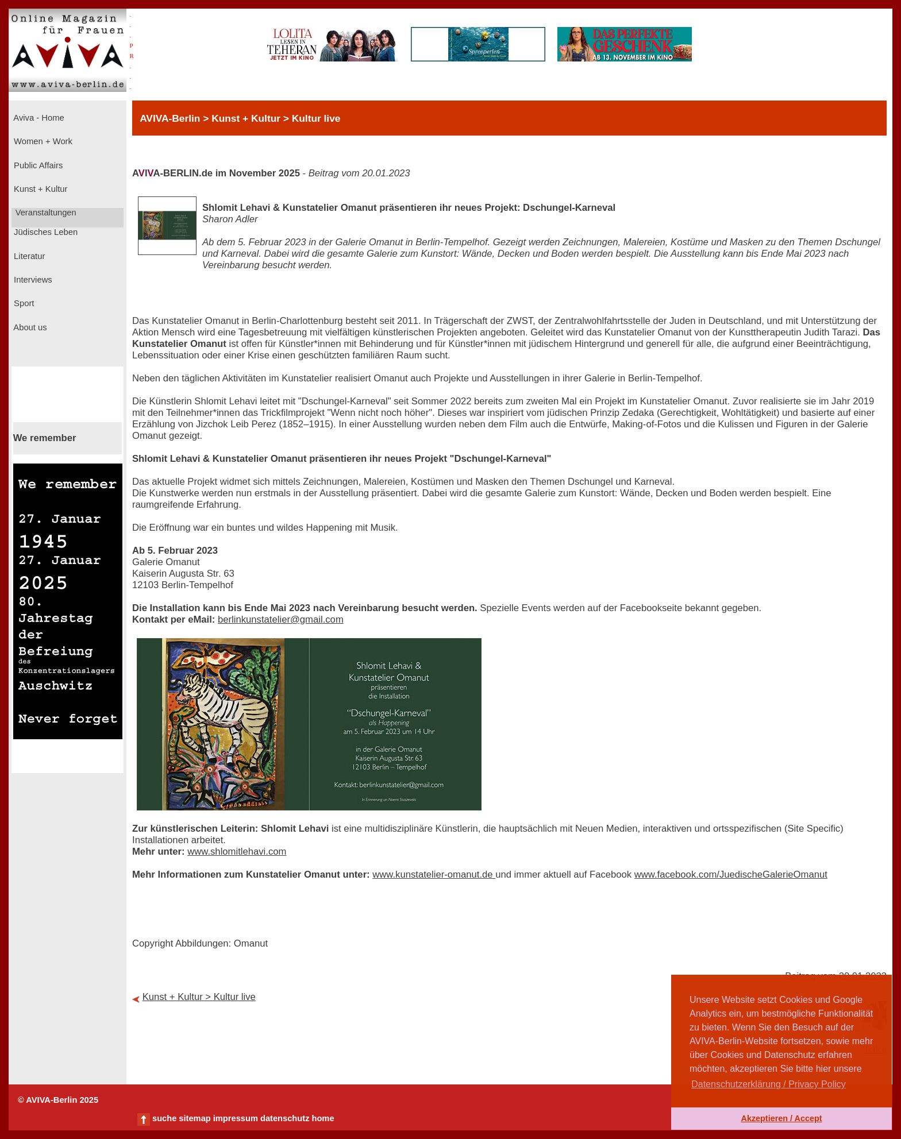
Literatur (28, 256)
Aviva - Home (37, 117)
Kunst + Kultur (39, 189)
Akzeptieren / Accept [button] (781, 1118)
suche (164, 1118)
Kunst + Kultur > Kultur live (199, 996)
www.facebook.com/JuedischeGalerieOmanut (730, 874)
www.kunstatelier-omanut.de (433, 874)
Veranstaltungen (44, 212)
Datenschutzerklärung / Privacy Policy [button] (768, 1084)
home (322, 1118)
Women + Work (41, 141)
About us (29, 327)
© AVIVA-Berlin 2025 (58, 1100)
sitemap (194, 1118)
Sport (22, 303)
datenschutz (285, 1118)
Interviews (31, 279)
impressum (235, 1118)
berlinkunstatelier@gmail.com (281, 619)
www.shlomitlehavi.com (236, 851)
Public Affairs (37, 165)
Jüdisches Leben (44, 232)
